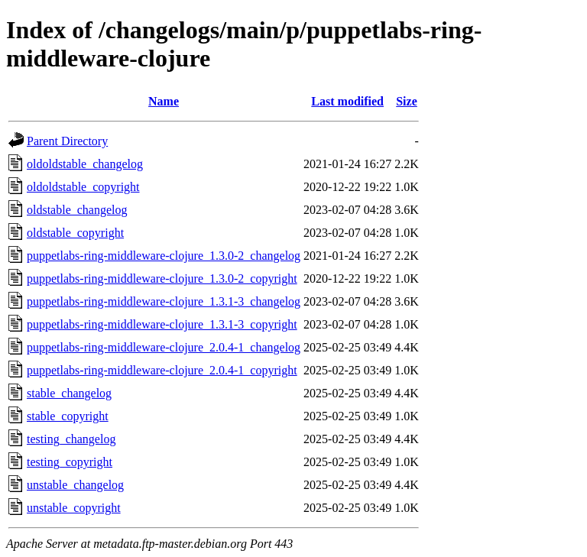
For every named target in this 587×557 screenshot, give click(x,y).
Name (163, 101)
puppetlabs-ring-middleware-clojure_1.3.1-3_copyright (162, 324)
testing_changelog (71, 438)
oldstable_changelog (77, 209)
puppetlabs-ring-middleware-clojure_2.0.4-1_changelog (163, 347)
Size (406, 101)
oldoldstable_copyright (83, 186)
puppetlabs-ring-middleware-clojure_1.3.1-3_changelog (163, 301)
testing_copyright (69, 461)
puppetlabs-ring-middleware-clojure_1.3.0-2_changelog (163, 255)
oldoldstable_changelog (85, 163)
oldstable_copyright (75, 232)
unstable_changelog (75, 484)
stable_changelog (69, 393)
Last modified (347, 101)
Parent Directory (67, 140)
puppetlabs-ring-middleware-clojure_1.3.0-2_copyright (162, 278)
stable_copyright (68, 416)
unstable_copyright (74, 507)
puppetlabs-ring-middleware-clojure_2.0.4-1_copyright (162, 370)
